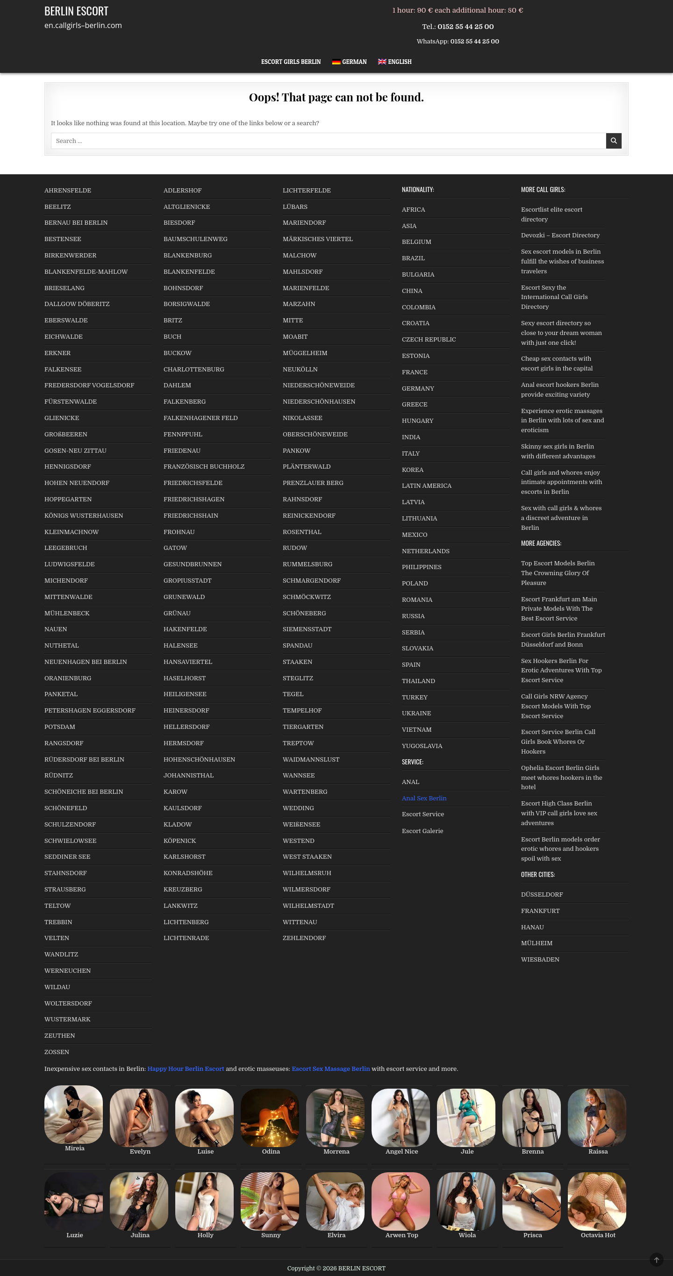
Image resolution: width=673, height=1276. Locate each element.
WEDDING (298, 808)
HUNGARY (418, 420)
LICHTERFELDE (307, 190)
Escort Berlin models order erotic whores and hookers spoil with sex (560, 849)
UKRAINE (416, 713)
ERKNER (57, 352)
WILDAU (57, 987)
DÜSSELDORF (542, 894)
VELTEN (56, 937)
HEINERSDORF (186, 710)
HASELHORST (185, 678)
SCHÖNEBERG (304, 613)
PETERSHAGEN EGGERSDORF (90, 710)
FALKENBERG (185, 401)
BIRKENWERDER (70, 255)
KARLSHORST (185, 856)
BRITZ (173, 320)
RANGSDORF (64, 743)
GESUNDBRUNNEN (193, 564)
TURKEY (415, 697)
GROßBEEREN (65, 434)
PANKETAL (61, 694)
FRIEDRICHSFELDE (193, 482)
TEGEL (293, 694)
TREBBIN (58, 922)
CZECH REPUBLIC (429, 339)
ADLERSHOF (183, 190)
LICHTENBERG (186, 922)
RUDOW (295, 547)
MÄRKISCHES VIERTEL (318, 238)
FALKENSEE (62, 369)
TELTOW (57, 905)
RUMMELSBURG (308, 564)
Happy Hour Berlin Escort (185, 1068)
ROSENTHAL (302, 531)
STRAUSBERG (65, 889)
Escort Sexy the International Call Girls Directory (554, 297)
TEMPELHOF (302, 710)
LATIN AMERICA (426, 485)
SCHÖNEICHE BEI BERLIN (83, 791)
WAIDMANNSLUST (311, 759)
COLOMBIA (419, 307)
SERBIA (413, 632)
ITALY (411, 453)
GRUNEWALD (184, 596)
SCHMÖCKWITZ (307, 596)
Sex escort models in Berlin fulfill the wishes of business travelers (562, 261)
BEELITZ (57, 206)
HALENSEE (181, 645)
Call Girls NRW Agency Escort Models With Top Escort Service (556, 706)
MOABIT (295, 336)
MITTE (293, 320)
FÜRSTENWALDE (70, 401)
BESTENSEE (62, 238)
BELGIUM (416, 241)
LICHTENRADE (186, 937)
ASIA (409, 225)
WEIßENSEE (301, 824)
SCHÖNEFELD (65, 808)
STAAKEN (297, 661)
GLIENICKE (61, 417)
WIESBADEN (540, 959)
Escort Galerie (423, 830)
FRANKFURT (540, 910)
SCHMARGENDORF (312, 580)
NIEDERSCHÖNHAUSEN (319, 401)
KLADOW (178, 824)
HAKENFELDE (185, 629)
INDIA (411, 437)
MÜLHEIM (536, 943)
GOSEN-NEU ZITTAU (75, 450)
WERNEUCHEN (67, 970)
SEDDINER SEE (67, 856)
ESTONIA (416, 355)
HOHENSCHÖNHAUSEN (199, 759)
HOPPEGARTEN (68, 499)
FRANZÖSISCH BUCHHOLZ (204, 466)
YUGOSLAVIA (422, 745)
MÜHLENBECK (67, 613)
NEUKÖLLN (300, 369)
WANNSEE (299, 775)
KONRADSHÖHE (188, 873)
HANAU (532, 927)
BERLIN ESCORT (76, 10)
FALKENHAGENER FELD (201, 417)
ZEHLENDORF (304, 937)
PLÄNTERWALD (307, 466)
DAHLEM (177, 385)
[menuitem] (349, 62)
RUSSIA (413, 616)
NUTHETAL (61, 645)
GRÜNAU (177, 613)
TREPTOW (298, 743)
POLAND (415, 583)
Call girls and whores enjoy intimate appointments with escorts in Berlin (561, 482)
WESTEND (299, 840)
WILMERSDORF (306, 889)
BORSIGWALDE (187, 303)
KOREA (412, 469)
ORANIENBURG (68, 678)
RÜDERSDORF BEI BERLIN (84, 759)
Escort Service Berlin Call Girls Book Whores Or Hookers (558, 741)
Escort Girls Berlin (291, 61)
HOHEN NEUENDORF (76, 482)
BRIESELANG (64, 288)
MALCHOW (300, 255)
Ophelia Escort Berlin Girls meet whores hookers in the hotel (561, 777)
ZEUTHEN (59, 1035)
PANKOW (297, 450)
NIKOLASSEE (302, 417)
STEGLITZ (298, 678)
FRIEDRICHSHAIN (191, 515)
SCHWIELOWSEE (70, 840)
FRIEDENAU (182, 450)
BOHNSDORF (183, 288)
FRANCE (415, 372)
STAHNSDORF (65, 873)
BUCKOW (178, 352)
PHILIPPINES (422, 566)
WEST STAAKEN (307, 856)
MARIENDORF (304, 222)
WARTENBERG (305, 791)
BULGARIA (418, 274)
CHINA (412, 290)
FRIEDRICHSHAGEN (194, 499)
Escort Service (423, 814)
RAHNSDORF (302, 499)
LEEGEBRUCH (65, 547)
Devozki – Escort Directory (560, 235)
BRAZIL (413, 258)
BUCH (172, 336)
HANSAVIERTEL (188, 661)
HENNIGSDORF (67, 466)
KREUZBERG (183, 889)
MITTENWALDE (68, 596)
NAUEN (55, 629)
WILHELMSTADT (308, 905)
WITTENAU (300, 922)
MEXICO (415, 534)
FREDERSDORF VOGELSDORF (89, 385)
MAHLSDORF (302, 271)
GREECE (415, 404)
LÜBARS (295, 206)
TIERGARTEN (303, 726)
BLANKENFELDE (189, 271)
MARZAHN (299, 303)
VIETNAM (417, 729)
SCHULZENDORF (70, 824)
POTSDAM (59, 726)
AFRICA (413, 209)
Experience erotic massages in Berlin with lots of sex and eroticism (562, 420)
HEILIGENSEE (185, 694)
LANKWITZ (181, 905)
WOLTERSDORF (68, 1003)
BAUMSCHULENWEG (196, 238)
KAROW (175, 791)
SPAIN (411, 664)
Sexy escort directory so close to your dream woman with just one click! (561, 333)
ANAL (410, 781)
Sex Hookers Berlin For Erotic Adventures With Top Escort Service (561, 670)
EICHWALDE (63, 336)
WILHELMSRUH (307, 873)
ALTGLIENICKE (187, 206)
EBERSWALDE (66, 320)
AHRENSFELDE (67, 190)
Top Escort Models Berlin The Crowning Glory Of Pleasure (558, 573)
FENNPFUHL (183, 434)
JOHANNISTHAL (189, 775)
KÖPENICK (180, 840)
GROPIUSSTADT (188, 580)
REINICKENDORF (309, 515)
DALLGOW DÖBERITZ (77, 303)
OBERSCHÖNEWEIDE (315, 434)
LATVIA (413, 502)
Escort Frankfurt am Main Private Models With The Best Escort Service (559, 609)
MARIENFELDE (306, 288)
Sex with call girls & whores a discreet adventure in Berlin (561, 518)
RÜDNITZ (58, 775)
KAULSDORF (183, 808)
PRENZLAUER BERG (313, 482)
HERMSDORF (184, 743)
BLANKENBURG (188, 255)
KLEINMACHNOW (71, 531)
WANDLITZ (61, 954)
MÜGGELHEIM (305, 352)
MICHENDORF (66, 580)
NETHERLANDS (426, 551)
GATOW (175, 547)
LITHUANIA (419, 518)
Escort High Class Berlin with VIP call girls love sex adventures (559, 813)
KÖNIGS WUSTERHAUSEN (83, 515)
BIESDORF (179, 222)
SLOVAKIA (417, 648)
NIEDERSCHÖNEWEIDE (319, 385)
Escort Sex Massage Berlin (331, 1068)
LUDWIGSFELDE (69, 564)
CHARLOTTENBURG (194, 369)
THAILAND (418, 680)
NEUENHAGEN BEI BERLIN (85, 661)
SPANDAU (298, 645)
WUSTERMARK (67, 1019)
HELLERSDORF (187, 726)
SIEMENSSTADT (307, 629)
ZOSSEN (56, 1051)
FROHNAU (179, 531)
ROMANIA (417, 599)
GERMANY (418, 388)
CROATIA (416, 323)
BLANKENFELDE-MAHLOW (86, 271)
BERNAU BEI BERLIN (76, 222)
